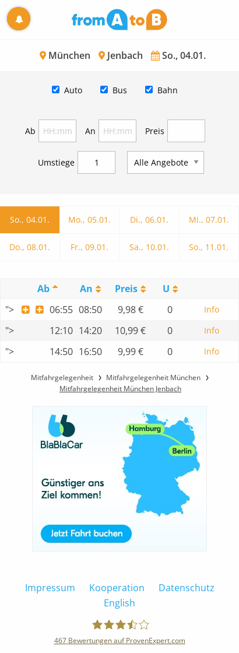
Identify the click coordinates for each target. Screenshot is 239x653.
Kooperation (117, 587)
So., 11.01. (209, 246)
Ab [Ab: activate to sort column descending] (43, 288)
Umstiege (56, 162)
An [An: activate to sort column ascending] (86, 288)
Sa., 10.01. (149, 246)
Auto (73, 90)
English (119, 602)
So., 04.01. (30, 219)
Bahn (167, 90)
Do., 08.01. (29, 246)
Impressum (50, 587)
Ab (30, 130)
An (90, 130)
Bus (120, 90)
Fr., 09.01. (89, 246)
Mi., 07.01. (209, 219)
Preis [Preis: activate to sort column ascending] (126, 288)
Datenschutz (187, 587)
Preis (154, 130)
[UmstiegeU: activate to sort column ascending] (170, 289)
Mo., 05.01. (89, 219)
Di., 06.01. (149, 219)
